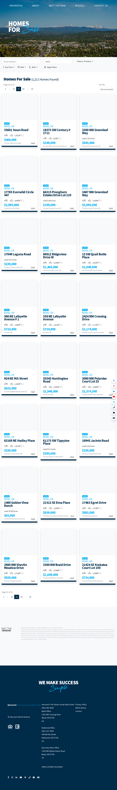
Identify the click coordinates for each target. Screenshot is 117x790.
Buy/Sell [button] (80, 5)
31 (14, 89)
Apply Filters (50, 67)
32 (19, 89)
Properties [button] (16, 5)
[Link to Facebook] (114, 381)
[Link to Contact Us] (114, 413)
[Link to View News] (114, 418)
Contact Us (101, 5)
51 (32, 89)
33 (23, 89)
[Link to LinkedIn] (114, 391)
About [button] (35, 5)
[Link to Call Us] (114, 407)
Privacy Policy (80, 704)
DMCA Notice (80, 708)
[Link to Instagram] (114, 386)
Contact (78, 711)
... (9, 89)
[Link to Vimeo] (114, 402)
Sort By (102, 84)
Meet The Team (57, 5)
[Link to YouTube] (114, 397)
